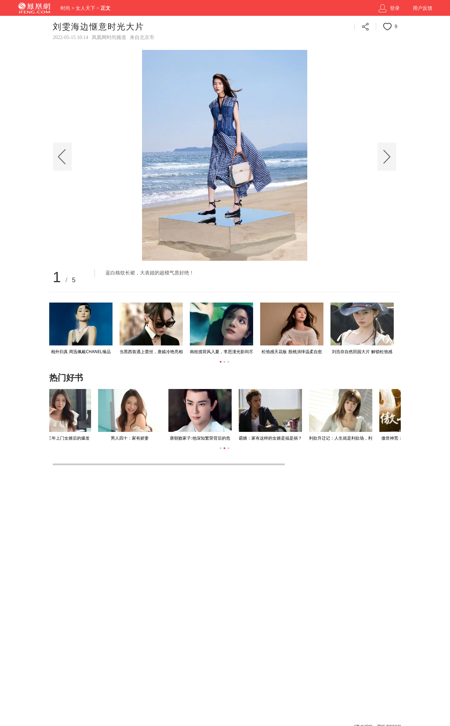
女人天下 (85, 8)
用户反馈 (422, 8)
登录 (395, 8)
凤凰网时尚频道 (109, 37)
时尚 (65, 8)
